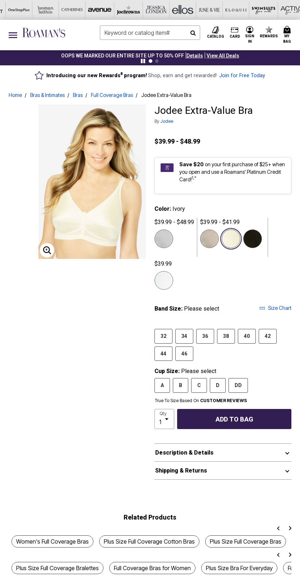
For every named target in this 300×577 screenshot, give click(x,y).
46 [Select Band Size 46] (184, 353)
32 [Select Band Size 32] (163, 335)
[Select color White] (163, 280)
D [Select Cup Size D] (218, 385)
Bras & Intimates (47, 95)
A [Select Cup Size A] (162, 385)
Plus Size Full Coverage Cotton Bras (149, 541)
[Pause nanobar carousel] (143, 61)
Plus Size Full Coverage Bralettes (57, 568)
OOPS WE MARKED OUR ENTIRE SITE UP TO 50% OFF (122, 56)
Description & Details (184, 452)
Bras (78, 95)
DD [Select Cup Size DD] (238, 385)
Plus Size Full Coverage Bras (245, 541)
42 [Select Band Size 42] (268, 335)
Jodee (166, 121)
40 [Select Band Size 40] (247, 335)
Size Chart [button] (275, 308)
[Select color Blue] (209, 238)
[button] (194, 56)
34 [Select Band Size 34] (184, 335)
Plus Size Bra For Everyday (239, 568)
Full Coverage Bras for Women (152, 568)
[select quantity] (164, 419)
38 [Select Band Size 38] (226, 335)
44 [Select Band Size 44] (163, 353)
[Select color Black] (252, 238)
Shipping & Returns (181, 470)
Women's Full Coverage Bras (52, 541)
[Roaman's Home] (44, 32)
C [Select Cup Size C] (199, 385)
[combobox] (150, 32)
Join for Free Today (242, 76)
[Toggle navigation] (13, 35)
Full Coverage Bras (112, 95)
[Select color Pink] (163, 238)
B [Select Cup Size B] (180, 385)
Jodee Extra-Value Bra (166, 95)
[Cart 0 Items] (288, 35)
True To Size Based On (201, 400)
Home (15, 95)
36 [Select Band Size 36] (205, 335)
